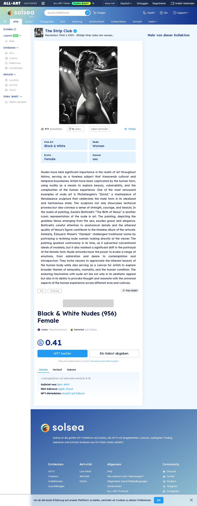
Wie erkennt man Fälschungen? (105, 361)
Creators (53, 476)
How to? (110, 3)
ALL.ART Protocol (117, 491)
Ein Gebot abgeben (114, 353)
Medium (169, 481)
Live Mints (85, 471)
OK (159, 500)
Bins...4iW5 (63, 384)
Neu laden (129, 290)
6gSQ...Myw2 (65, 388)
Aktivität (84, 476)
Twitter (169, 476)
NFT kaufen (62, 353)
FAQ (109, 471)
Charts (83, 481)
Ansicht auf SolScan (73, 393)
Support (179, 12)
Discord (169, 471)
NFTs (51, 471)
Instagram (171, 491)
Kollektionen (55, 481)
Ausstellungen (56, 486)
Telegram (170, 486)
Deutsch (125, 3)
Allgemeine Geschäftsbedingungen (127, 481)
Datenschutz (114, 486)
